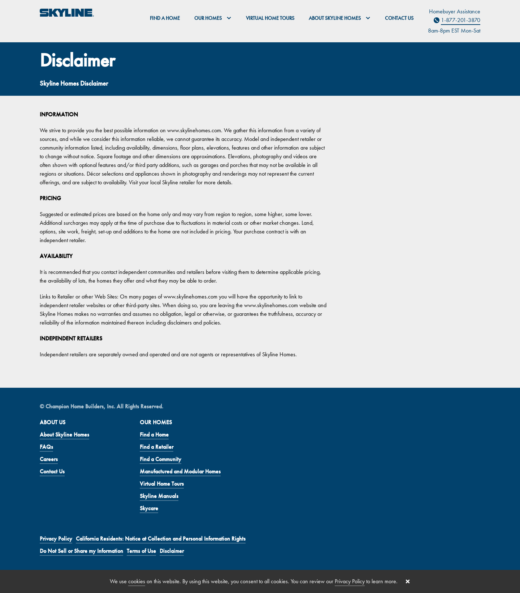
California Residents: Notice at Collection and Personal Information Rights (161, 538)
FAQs (46, 447)
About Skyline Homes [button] (339, 18)
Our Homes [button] (212, 18)
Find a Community (160, 459)
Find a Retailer (156, 447)
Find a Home (165, 18)
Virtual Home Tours (270, 18)
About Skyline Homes (64, 434)
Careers (49, 459)
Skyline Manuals (159, 496)
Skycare (149, 508)
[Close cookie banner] (408, 581)
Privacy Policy (56, 538)
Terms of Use (141, 551)
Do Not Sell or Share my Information (81, 551)
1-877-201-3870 (460, 20)
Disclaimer (172, 551)
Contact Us (399, 18)
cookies (136, 581)
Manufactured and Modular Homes (180, 471)
